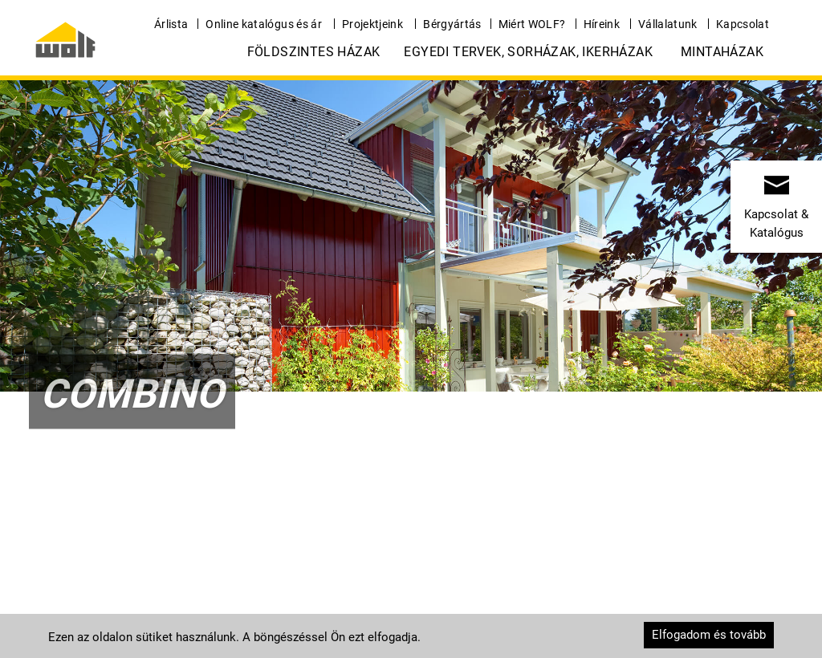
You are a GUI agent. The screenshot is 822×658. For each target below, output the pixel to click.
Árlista (171, 24)
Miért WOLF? (532, 24)
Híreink (602, 24)
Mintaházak (722, 51)
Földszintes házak (313, 51)
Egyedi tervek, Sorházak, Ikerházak (528, 51)
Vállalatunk (668, 24)
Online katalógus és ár (264, 24)
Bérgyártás (452, 24)
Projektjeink (372, 24)
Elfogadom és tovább (709, 635)
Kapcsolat (742, 24)
